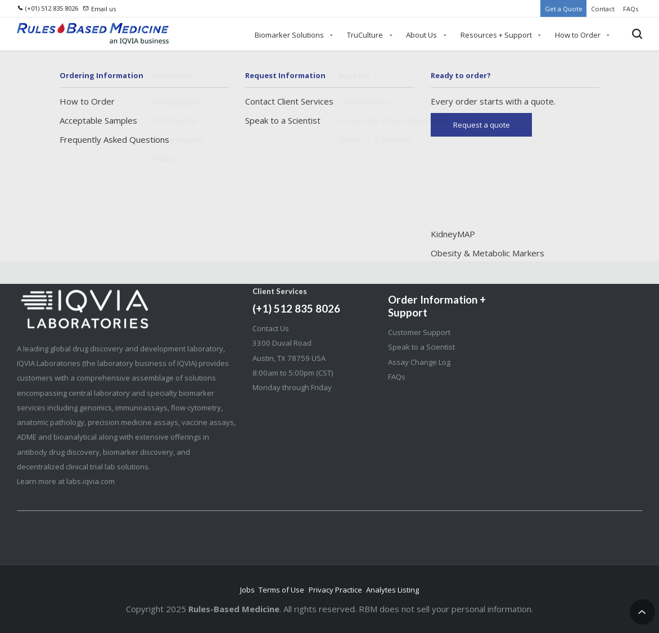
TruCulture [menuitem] (365, 35)
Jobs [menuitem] (247, 590)
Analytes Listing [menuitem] (392, 590)
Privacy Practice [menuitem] (335, 590)
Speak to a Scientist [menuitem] (421, 347)
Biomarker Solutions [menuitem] (289, 35)
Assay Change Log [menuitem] (419, 362)
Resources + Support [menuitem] (496, 35)
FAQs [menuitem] (630, 8)
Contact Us (270, 328)
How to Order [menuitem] (578, 35)
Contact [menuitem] (603, 8)
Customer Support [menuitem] (419, 332)
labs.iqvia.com (90, 481)
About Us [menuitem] (421, 35)
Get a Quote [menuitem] (564, 8)
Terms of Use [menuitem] (281, 590)
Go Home (329, 199)
